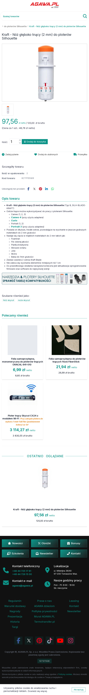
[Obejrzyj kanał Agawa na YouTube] (60, 641)
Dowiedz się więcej (37, 691)
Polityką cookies (65, 674)
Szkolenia (15, 553)
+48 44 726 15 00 (22, 574)
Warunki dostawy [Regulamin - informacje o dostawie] (15, 606)
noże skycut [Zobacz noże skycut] (24, 300)
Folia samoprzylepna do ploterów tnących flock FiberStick (67, 360)
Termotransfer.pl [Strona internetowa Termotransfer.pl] (44, 621)
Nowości (15, 543)
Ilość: (5, 142)
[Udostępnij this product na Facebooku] (28, 189)
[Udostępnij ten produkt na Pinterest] (40, 189)
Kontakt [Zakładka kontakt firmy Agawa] (74, 606)
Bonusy (73, 543)
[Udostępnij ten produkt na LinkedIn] (46, 189)
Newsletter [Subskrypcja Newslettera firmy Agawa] (74, 611)
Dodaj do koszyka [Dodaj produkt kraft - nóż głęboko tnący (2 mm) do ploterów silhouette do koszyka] (35, 141)
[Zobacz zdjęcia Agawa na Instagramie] (71, 641)
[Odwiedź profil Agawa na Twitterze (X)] (29, 641)
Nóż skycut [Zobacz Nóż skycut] (8, 300)
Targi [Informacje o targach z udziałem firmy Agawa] (15, 626)
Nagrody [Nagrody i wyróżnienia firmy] (15, 611)
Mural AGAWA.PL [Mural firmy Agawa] (44, 616)
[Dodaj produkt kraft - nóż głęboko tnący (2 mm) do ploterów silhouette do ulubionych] (46, 154)
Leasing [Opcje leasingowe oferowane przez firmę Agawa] (74, 600)
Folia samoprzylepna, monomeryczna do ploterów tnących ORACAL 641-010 (22, 361)
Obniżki (44, 543)
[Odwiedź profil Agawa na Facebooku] (18, 641)
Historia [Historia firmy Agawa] (15, 621)
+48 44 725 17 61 (21, 571)
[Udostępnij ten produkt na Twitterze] (34, 189)
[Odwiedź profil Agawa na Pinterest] (39, 641)
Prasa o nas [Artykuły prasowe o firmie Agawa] (44, 600)
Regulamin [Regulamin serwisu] (14, 600)
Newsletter (44, 553)
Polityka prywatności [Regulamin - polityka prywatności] (44, 611)
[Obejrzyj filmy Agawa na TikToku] (50, 641)
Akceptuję (79, 689)
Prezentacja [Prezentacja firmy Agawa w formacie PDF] (15, 616)
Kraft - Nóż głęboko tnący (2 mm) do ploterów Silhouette (44, 509)
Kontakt (74, 553)
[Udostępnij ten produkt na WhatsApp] (52, 189)
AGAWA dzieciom (44, 606)
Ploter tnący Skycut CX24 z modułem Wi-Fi (22, 420)
